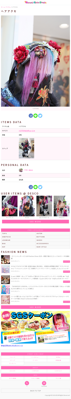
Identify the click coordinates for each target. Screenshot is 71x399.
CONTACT (58, 371)
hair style (42, 247)
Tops (4, 233)
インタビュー (35, 357)
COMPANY (35, 371)
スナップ (12, 360)
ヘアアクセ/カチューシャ (27, 131)
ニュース (12, 357)
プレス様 (58, 378)
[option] (35, 62)
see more (35, 221)
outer (39, 233)
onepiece (6, 237)
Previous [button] (3, 207)
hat (3, 247)
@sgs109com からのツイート (12, 345)
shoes (39, 240)
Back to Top (35, 390)
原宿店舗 (58, 360)
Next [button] (67, 207)
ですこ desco (26, 170)
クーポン (35, 360)
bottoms (41, 237)
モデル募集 (12, 378)
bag (4, 243)
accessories (43, 243)
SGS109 (13, 371)
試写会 (58, 357)
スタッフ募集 (35, 378)
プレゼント (12, 363)
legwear (6, 240)
